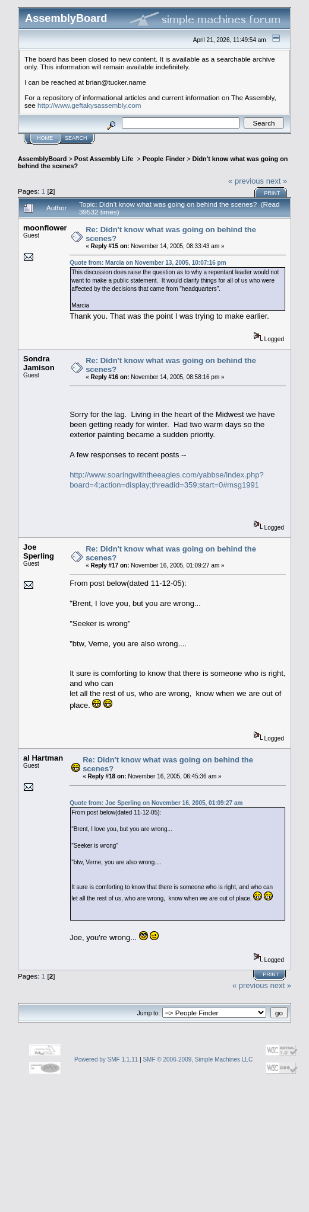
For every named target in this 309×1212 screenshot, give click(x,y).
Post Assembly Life (104, 158)
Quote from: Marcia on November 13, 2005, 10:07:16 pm (148, 262)
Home (45, 138)
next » (276, 181)
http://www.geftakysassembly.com (89, 105)
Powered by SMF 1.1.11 (106, 1059)
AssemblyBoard (42, 158)
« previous (246, 181)
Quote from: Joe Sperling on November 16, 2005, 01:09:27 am (156, 803)
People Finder (164, 158)
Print (272, 193)
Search (76, 138)
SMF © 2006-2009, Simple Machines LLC (198, 1059)
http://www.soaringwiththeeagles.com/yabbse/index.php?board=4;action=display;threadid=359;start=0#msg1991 (167, 479)
